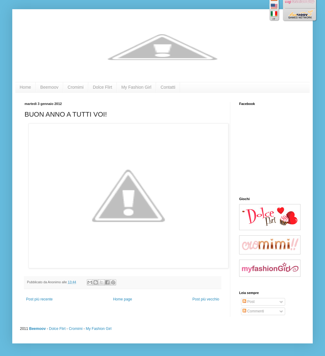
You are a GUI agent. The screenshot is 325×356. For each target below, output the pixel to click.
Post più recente (39, 299)
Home (25, 87)
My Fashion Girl (136, 87)
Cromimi (76, 87)
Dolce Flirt (102, 87)
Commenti (253, 311)
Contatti (168, 87)
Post (248, 302)
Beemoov (49, 87)
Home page (122, 299)
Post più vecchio (206, 299)
